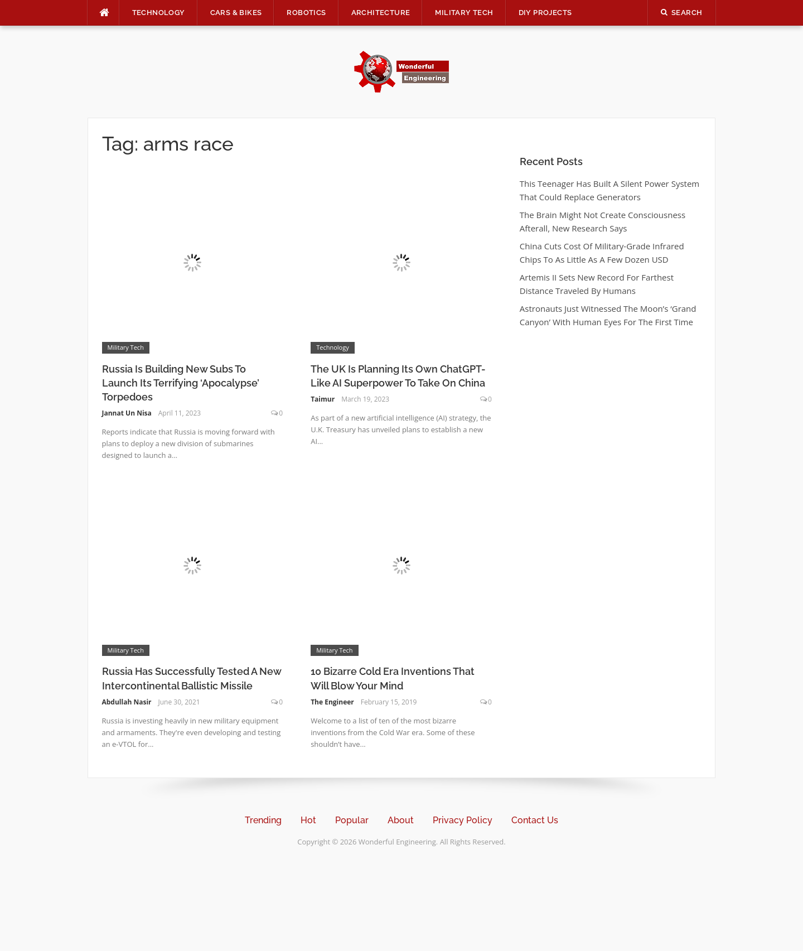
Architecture (380, 12)
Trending (263, 820)
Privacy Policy (462, 820)
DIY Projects (545, 12)
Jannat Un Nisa (127, 413)
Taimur (323, 399)
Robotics (306, 12)
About (401, 820)
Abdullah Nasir (127, 702)
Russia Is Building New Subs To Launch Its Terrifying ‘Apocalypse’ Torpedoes (180, 383)
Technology (158, 12)
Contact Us (534, 820)
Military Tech (464, 12)
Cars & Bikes (236, 12)
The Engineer (332, 702)
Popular (352, 820)
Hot (308, 820)
